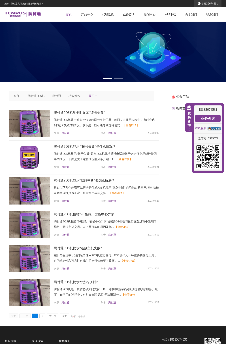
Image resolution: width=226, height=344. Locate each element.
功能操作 (74, 95)
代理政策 (108, 14)
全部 (17, 95)
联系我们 (212, 14)
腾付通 (56, 95)
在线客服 (200, 128)
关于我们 (191, 14)
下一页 (52, 316)
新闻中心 (149, 14)
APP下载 (170, 14)
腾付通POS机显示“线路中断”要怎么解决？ (84, 180)
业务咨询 (129, 14)
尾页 (64, 316)
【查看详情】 (131, 125)
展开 (92, 95)
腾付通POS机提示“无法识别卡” (76, 282)
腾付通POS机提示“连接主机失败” (78, 248)
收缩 (188, 118)
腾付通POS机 (36, 95)
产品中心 (87, 14)
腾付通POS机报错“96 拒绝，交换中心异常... (85, 214)
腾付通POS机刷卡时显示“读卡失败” (79, 112)
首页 (69, 14)
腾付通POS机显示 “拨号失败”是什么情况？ (85, 146)
